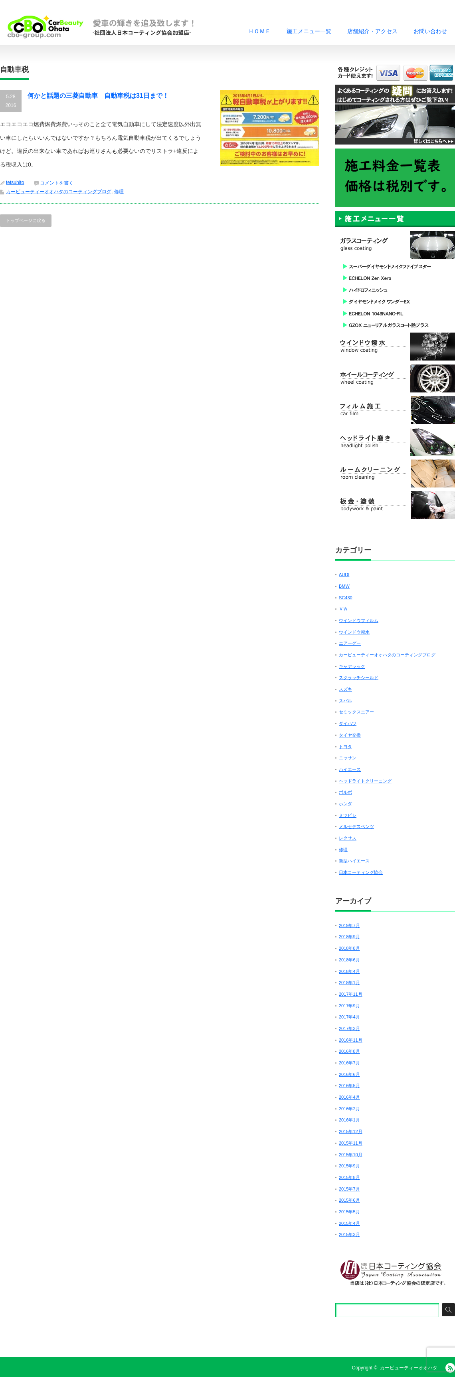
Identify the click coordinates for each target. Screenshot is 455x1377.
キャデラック (352, 666)
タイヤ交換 (350, 735)
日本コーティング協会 (361, 872)
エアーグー (350, 643)
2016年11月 (350, 1040)
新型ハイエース (354, 860)
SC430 (345, 597)
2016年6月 (349, 1074)
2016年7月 (349, 1062)
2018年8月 (349, 948)
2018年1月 (349, 982)
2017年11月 (350, 994)
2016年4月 (349, 1097)
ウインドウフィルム (358, 620)
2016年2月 (349, 1108)
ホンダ (345, 803)
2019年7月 (349, 925)
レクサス (347, 838)
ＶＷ (343, 608)
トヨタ (345, 746)
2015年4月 (349, 1223)
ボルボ (345, 792)
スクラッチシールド (358, 677)
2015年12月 (350, 1131)
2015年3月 (349, 1234)
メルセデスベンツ (356, 826)
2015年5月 (349, 1211)
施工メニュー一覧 (309, 31)
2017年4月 (349, 1016)
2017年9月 (349, 1005)
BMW (344, 586)
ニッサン (347, 757)
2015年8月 (349, 1177)
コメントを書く (56, 183)
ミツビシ (347, 815)
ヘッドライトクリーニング (365, 781)
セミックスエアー (356, 711)
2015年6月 (349, 1200)
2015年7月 (349, 1189)
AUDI (344, 574)
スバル (345, 700)
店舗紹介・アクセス (372, 31)
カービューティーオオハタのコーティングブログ (58, 191)
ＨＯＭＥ (259, 31)
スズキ (345, 689)
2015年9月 (349, 1165)
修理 (119, 191)
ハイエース (350, 769)
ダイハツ (347, 723)
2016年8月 (349, 1051)
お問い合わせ (430, 31)
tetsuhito (15, 182)
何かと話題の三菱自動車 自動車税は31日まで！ (98, 95)
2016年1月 (349, 1119)
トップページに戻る (26, 220)
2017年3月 (349, 1028)
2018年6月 (349, 959)
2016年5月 (349, 1085)
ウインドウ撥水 (354, 632)
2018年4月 (349, 971)
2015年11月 (350, 1143)
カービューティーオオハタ (408, 1368)
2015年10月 (350, 1154)
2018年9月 (349, 936)
